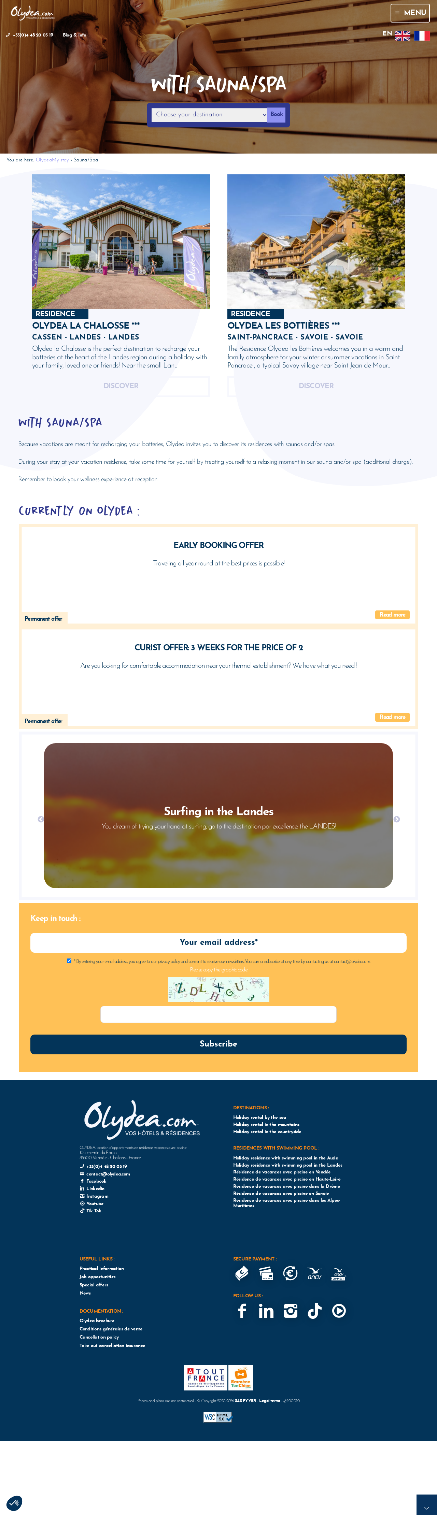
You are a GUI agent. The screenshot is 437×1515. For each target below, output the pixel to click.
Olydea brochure (97, 1321)
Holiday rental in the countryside (267, 1132)
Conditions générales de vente (111, 1329)
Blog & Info (74, 35)
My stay (60, 160)
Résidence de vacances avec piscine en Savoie (281, 1193)
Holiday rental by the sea (259, 1117)
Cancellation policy (99, 1337)
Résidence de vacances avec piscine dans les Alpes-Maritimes (286, 1203)
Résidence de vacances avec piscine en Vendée (282, 1172)
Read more (392, 615)
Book (276, 115)
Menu (410, 13)
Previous (40, 819)
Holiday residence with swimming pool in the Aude (285, 1158)
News (85, 1293)
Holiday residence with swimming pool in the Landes (287, 1165)
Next (396, 819)
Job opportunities (98, 1277)
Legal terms (269, 1401)
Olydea (44, 160)
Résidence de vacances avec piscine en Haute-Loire (287, 1179)
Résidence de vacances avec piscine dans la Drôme (286, 1186)
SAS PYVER (245, 1401)
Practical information (102, 1268)
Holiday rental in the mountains (266, 1124)
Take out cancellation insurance (112, 1345)
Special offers (94, 1285)
